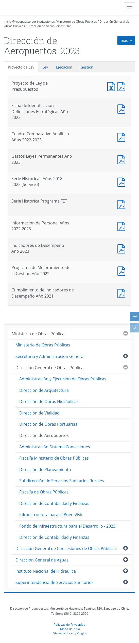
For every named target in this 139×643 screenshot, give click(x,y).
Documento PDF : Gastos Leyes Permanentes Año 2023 (122, 159)
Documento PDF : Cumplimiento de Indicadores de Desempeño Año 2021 (122, 293)
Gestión (86, 67)
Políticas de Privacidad (69, 624)
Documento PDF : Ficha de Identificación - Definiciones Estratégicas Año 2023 (122, 108)
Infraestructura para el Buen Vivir (51, 514)
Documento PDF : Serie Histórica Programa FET (122, 204)
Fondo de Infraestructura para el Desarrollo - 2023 (67, 526)
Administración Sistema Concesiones (54, 447)
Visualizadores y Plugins (70, 633)
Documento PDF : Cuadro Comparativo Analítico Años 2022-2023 (122, 136)
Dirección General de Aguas (41, 560)
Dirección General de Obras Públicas (50, 367)
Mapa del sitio (70, 629)
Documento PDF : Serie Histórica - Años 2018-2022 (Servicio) (122, 181)
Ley (45, 67)
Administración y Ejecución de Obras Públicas (62, 379)
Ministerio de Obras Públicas (77, 21)
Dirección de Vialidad (39, 413)
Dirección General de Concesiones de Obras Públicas (66, 548)
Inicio (7, 21)
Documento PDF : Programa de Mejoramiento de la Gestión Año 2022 (122, 270)
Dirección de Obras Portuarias (48, 424)
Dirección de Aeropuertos (45, 26)
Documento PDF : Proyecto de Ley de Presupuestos (122, 86)
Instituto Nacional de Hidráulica (45, 571)
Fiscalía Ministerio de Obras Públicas (54, 458)
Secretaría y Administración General (49, 356)
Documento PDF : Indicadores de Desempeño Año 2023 (122, 248)
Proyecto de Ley (21, 67)
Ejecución (64, 67)
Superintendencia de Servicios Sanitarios (54, 582)
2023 (69, 26)
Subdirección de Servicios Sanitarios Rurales (61, 481)
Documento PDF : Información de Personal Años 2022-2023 (122, 226)
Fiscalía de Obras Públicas (43, 492)
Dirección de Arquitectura (44, 390)
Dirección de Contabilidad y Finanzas (54, 503)
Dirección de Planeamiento (45, 469)
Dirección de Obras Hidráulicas (49, 401)
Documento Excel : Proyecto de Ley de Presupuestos (112, 86)
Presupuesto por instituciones (34, 21)
